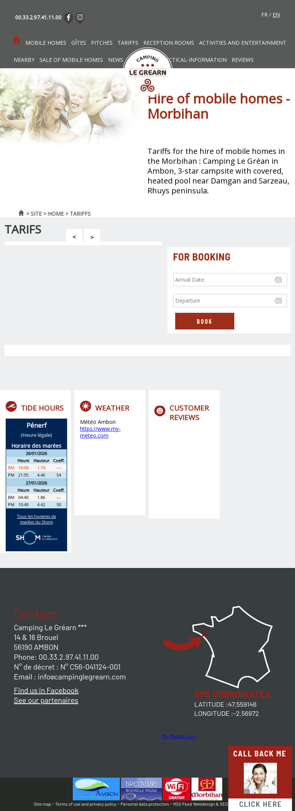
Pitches (102, 42)
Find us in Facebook (46, 690)
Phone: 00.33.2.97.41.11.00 (56, 656)
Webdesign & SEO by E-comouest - (227, 803)
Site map (42, 803)
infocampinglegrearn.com (82, 676)
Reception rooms (168, 42)
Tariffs (128, 42)
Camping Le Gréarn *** (50, 627)
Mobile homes (45, 42)
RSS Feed (182, 803)
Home (56, 213)
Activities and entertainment (242, 42)
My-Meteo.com (179, 736)
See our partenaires (46, 699)
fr (264, 14)
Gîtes (78, 42)
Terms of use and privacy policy (85, 803)
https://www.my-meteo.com (100, 432)
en (276, 14)
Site (36, 213)
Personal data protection (145, 803)
